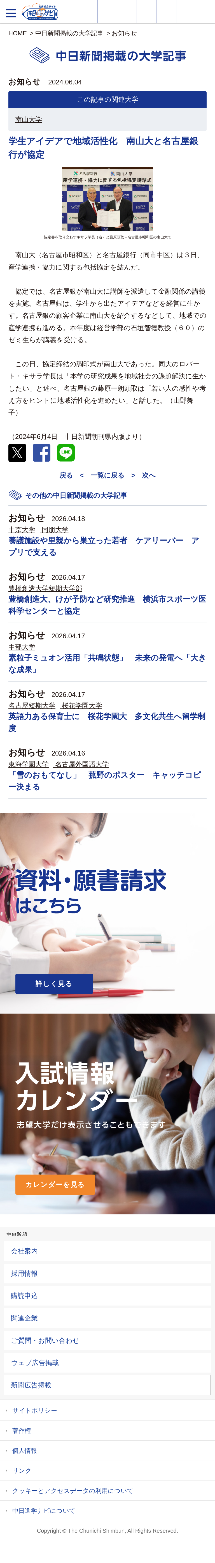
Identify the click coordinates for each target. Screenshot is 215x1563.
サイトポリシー (34, 1410)
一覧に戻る (107, 475)
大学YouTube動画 (205, 11)
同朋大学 (55, 529)
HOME (17, 33)
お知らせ (124, 33)
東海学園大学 (28, 764)
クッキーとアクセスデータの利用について (73, 1490)
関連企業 (24, 1318)
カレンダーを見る (55, 1184)
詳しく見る (54, 983)
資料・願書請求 (127, 11)
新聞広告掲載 (31, 1385)
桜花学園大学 (82, 705)
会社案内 (24, 1251)
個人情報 (24, 1450)
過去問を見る (186, 11)
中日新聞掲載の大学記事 (69, 33)
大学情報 (107, 11)
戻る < (71, 475)
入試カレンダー (166, 11)
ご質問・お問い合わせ (45, 1340)
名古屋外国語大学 (82, 764)
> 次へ (143, 475)
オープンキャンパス (146, 11)
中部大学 (21, 647)
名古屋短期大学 (31, 705)
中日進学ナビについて (44, 1510)
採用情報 (24, 1273)
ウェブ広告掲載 (35, 1362)
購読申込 (24, 1295)
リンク (22, 1470)
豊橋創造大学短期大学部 (45, 588)
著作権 (21, 1430)
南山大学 (28, 119)
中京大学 (21, 529)
